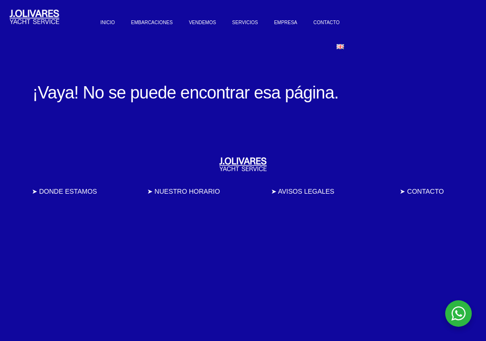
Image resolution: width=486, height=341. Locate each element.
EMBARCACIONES (152, 22)
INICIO (108, 22)
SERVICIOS (245, 22)
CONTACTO (326, 22)
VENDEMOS (202, 22)
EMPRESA (285, 22)
